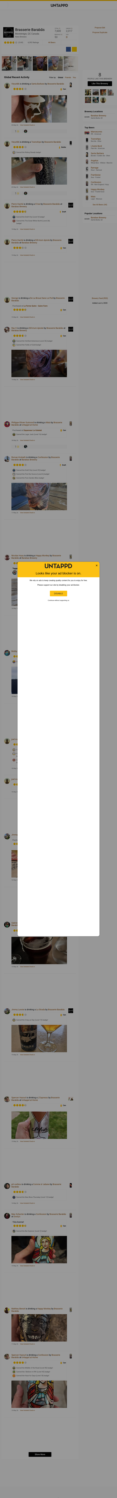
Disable (58, 593)
